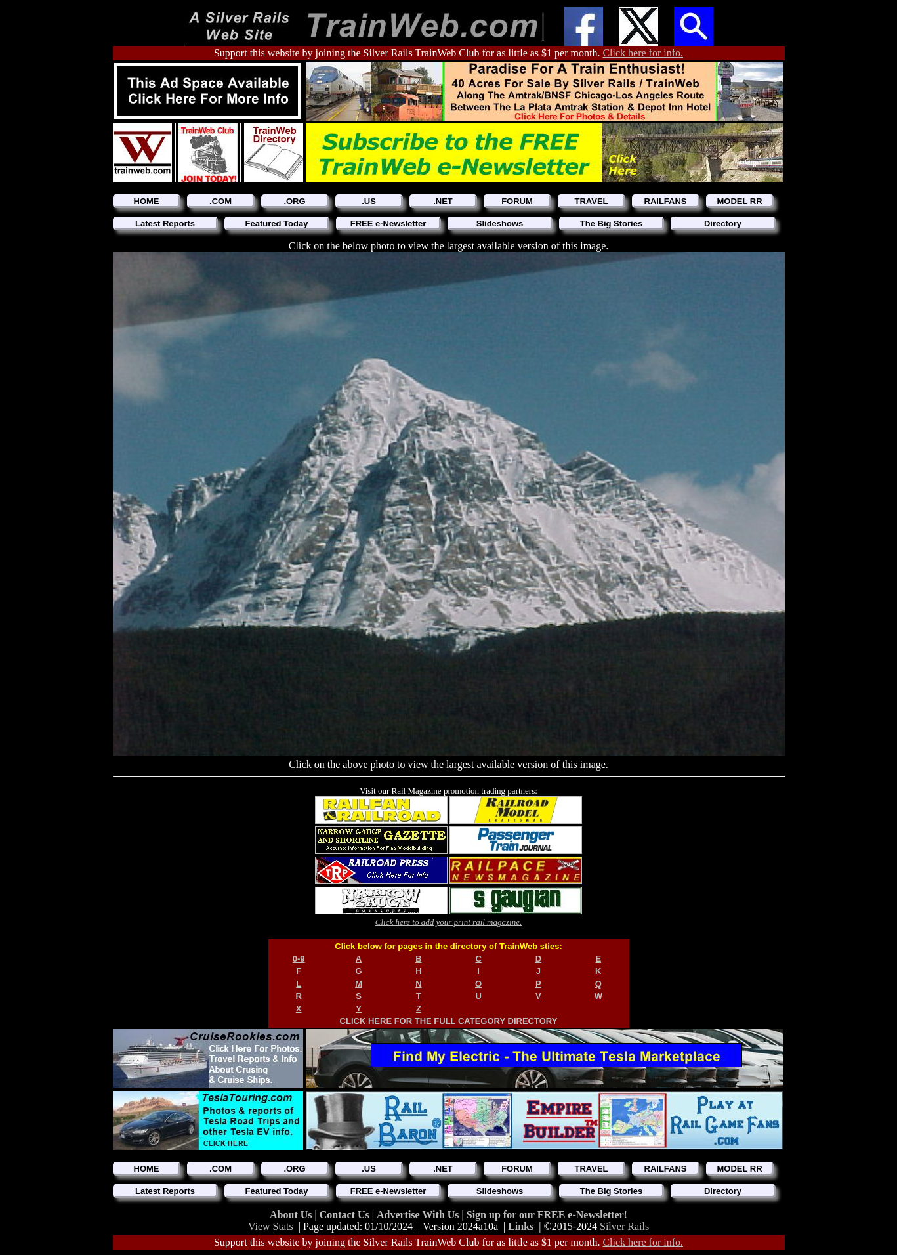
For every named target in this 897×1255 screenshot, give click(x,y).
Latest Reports (165, 223)
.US (369, 201)
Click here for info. (642, 52)
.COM (220, 201)
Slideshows (500, 223)
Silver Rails (624, 1226)
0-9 (299, 959)
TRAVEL (591, 201)
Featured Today (276, 223)
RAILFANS (665, 201)
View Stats (270, 1226)
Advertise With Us (419, 1214)
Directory (722, 223)
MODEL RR (739, 201)
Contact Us (346, 1214)
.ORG (294, 201)
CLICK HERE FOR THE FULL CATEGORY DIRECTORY (449, 1021)
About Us (292, 1214)
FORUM (517, 201)
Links (520, 1226)
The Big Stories (611, 223)
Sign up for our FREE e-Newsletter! (547, 1214)
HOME (146, 201)
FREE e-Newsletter (388, 223)
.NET (443, 201)
